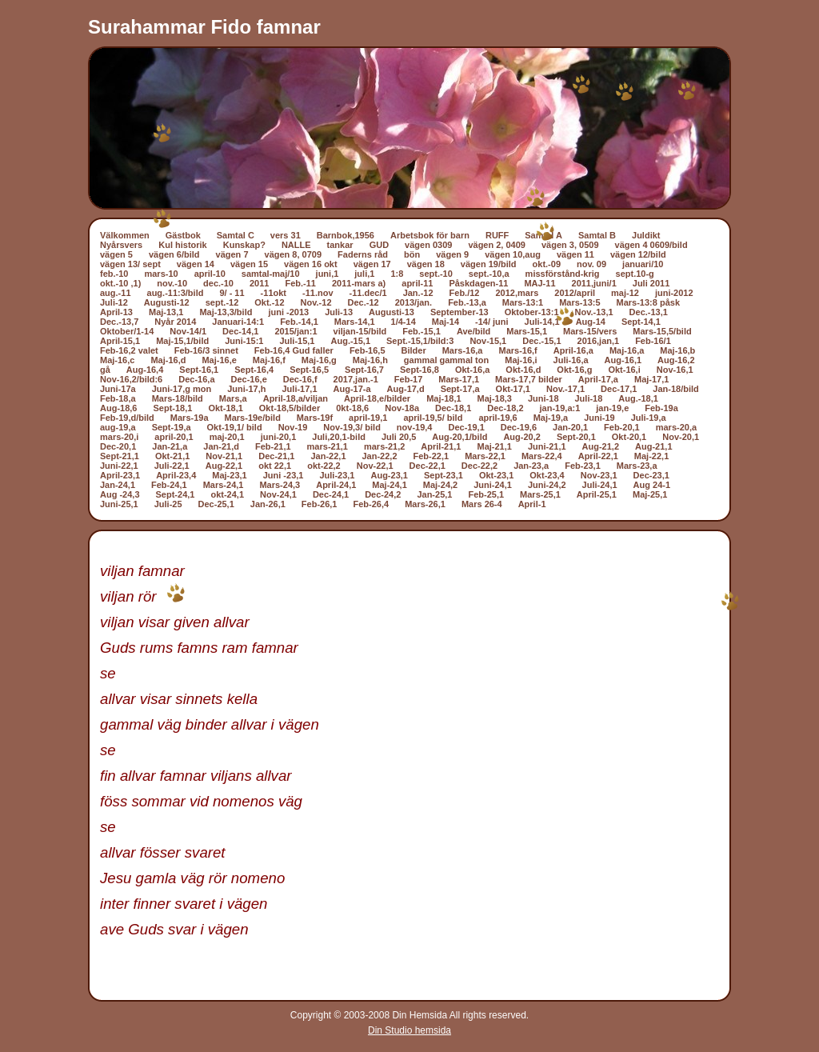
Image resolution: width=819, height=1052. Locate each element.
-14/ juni (492, 321)
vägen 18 (426, 264)
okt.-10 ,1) (120, 283)
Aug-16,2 (675, 360)
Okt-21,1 (172, 456)
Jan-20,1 (570, 427)
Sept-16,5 (309, 369)
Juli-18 (589, 398)
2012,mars (516, 293)
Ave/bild (473, 331)
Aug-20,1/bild (459, 437)
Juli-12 (114, 302)
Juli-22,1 (172, 465)
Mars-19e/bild (253, 417)
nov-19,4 (415, 427)
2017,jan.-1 (356, 379)
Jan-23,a (531, 465)
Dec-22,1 (427, 465)
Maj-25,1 (650, 494)
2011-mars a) (359, 283)
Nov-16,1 (675, 369)
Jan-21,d (221, 446)
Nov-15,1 (487, 341)
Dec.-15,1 (541, 341)
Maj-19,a (550, 417)
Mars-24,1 (223, 485)
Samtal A (543, 235)
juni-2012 (674, 293)
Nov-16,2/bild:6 (131, 379)
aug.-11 (115, 293)
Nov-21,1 (224, 456)
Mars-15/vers (590, 331)
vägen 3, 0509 (570, 245)
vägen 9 (452, 254)
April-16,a (573, 350)
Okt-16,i (624, 369)
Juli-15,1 (296, 341)
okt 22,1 (274, 465)
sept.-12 (222, 302)
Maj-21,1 (494, 446)
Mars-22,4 (541, 456)
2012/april (574, 293)
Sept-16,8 (419, 369)
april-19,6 (497, 417)
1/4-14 (403, 321)
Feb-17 (408, 379)
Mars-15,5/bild (662, 331)
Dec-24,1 (331, 494)
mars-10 (161, 273)
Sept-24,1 (175, 494)
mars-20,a (676, 427)
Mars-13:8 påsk (649, 302)
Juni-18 (543, 398)
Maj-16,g (319, 360)
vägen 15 (249, 264)
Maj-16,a (626, 350)
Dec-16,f (300, 379)
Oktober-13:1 (532, 312)
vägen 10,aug (513, 254)
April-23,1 (120, 475)
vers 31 (285, 235)
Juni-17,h (246, 389)
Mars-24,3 (279, 485)
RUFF (497, 235)
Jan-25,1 (434, 494)
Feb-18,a (118, 398)
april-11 (417, 283)
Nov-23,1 (599, 475)
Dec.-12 (363, 302)
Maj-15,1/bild (182, 341)
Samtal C (235, 235)
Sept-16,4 (254, 369)
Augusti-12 (167, 302)
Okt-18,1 (225, 408)
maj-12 (625, 293)
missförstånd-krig (562, 273)
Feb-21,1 (273, 446)
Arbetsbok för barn (429, 235)
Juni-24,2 (547, 485)
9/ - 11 (231, 293)
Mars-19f (315, 417)
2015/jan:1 (295, 331)
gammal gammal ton (446, 360)
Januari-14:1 (238, 321)
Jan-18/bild (675, 389)
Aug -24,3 (120, 494)
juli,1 (364, 273)
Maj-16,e (219, 360)
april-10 (210, 273)
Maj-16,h (370, 360)
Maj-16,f (269, 360)
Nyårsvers (121, 245)
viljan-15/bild (360, 331)
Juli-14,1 (542, 321)
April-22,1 (598, 456)
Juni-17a (118, 389)
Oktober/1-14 (127, 331)
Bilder (414, 350)
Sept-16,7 (364, 369)
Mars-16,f (517, 350)
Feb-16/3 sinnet (206, 350)
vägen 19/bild (489, 264)
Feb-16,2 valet (129, 350)
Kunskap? (244, 245)
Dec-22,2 (479, 465)
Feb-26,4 (371, 504)
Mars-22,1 (485, 456)
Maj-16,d (168, 360)
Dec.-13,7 (119, 321)
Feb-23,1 (583, 465)
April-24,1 (336, 485)
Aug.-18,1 (638, 398)
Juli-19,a (648, 417)
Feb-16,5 (368, 350)
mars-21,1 (327, 446)
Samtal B (597, 235)
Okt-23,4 (546, 475)
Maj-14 (445, 321)
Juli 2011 (651, 283)
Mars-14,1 (354, 321)
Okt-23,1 (496, 475)
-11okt (273, 293)
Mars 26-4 (481, 504)
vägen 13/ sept (130, 264)
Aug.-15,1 (351, 341)
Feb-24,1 (169, 485)
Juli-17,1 (300, 389)
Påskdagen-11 (478, 283)
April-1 (532, 504)
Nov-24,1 (278, 494)
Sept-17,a (460, 389)
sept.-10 (436, 273)
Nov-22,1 (375, 465)
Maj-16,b (677, 350)
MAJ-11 (539, 283)
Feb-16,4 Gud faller (294, 350)
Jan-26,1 (268, 504)
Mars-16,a (462, 350)
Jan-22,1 (328, 456)
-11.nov (318, 293)
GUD (379, 245)
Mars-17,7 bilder (528, 379)
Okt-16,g (574, 369)
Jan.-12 (418, 293)
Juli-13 (339, 312)
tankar (340, 245)
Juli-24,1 (599, 485)
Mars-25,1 (540, 494)
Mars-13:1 (522, 302)
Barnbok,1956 (345, 235)
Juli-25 (168, 504)
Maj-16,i (521, 360)
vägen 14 (195, 264)
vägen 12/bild (638, 254)
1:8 (396, 273)
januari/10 (642, 264)
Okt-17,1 (513, 389)
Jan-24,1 (117, 485)
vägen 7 (232, 254)
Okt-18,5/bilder (289, 408)
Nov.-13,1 (594, 312)
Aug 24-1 (651, 485)
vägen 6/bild (174, 254)
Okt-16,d (523, 369)
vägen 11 (575, 254)
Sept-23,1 (443, 475)
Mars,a (233, 398)
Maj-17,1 (651, 379)
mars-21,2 (384, 446)
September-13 (459, 312)
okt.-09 (547, 264)
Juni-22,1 (119, 465)
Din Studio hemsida (409, 1030)
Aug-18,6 (118, 408)
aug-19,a (118, 427)
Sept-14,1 (641, 321)
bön (412, 254)
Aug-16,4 (144, 369)
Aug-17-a (352, 389)
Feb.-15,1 (421, 331)
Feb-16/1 (653, 341)
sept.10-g (635, 273)
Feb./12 (464, 293)
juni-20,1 (279, 437)
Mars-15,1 (526, 331)
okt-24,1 (227, 494)
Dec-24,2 (383, 494)
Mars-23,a (637, 465)
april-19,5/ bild (432, 417)
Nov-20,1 (680, 437)
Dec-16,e (249, 379)
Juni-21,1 (547, 446)
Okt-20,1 (629, 437)
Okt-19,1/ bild (234, 427)
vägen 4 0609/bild (651, 245)
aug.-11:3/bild (175, 293)
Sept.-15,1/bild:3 (419, 341)
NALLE (296, 245)
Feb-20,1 (622, 427)
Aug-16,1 (623, 360)
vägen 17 (372, 264)
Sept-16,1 (198, 369)
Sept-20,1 (576, 437)
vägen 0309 (428, 245)
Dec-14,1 (240, 331)
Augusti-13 (391, 312)
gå (105, 369)
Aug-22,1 (224, 465)
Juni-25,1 (119, 504)
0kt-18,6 (352, 408)
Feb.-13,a (467, 302)
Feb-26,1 (320, 504)
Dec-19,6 (519, 427)
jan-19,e (612, 408)
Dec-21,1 (276, 456)
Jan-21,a (169, 446)
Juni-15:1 (244, 341)
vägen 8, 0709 (293, 254)
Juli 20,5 (399, 437)
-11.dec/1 (368, 293)
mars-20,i (119, 437)
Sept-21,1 (119, 456)
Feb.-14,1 (299, 321)
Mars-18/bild (177, 398)
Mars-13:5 (579, 302)
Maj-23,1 (229, 475)
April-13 (116, 312)
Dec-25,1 (216, 504)
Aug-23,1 (388, 475)
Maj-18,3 (494, 398)
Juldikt (646, 235)
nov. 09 (591, 264)
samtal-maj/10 (271, 273)
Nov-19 (293, 427)
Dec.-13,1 (648, 312)
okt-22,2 (324, 465)
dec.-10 (218, 283)
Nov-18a (402, 408)
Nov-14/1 (188, 331)
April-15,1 (120, 341)
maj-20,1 (227, 437)
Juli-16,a (571, 360)
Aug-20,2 (521, 437)
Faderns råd (363, 254)
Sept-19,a (171, 427)
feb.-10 (114, 273)
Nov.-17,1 (565, 389)
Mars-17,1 (458, 379)
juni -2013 (288, 312)
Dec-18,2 (505, 408)
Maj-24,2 (440, 485)
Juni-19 (599, 417)
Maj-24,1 (389, 485)
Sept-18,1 (172, 408)
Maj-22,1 (651, 456)
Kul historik (182, 245)
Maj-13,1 (166, 312)
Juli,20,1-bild (339, 437)
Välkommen (125, 235)
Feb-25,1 (486, 494)
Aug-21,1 (653, 446)
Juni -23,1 (283, 475)
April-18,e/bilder (377, 398)
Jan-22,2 (380, 456)
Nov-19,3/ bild (352, 427)
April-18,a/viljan (295, 398)
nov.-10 (172, 283)
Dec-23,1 (651, 475)
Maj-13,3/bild (225, 312)
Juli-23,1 (336, 475)
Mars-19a (189, 417)
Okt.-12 (269, 302)
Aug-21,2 (600, 446)
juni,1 (327, 273)
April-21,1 (441, 446)
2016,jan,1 (598, 341)
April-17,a (598, 379)
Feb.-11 (300, 283)
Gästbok (183, 235)
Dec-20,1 (118, 446)
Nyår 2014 (175, 321)
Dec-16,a (196, 379)
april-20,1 (173, 437)
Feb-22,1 (431, 456)
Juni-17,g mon (182, 389)
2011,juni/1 (594, 283)
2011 (259, 283)
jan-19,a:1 (560, 408)
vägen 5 (116, 254)
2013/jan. (413, 302)
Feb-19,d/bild (127, 417)
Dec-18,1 (453, 408)
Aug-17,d (406, 389)
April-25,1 (597, 494)
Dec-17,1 (619, 389)
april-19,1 (368, 417)
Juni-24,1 (492, 485)
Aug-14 (590, 321)
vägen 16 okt (311, 264)
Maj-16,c (117, 360)
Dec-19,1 (467, 427)
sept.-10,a (489, 273)
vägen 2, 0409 (496, 245)
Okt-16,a (472, 369)
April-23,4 (176, 475)
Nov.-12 (316, 302)
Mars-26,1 (425, 504)
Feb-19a (661, 408)
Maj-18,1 (443, 398)
